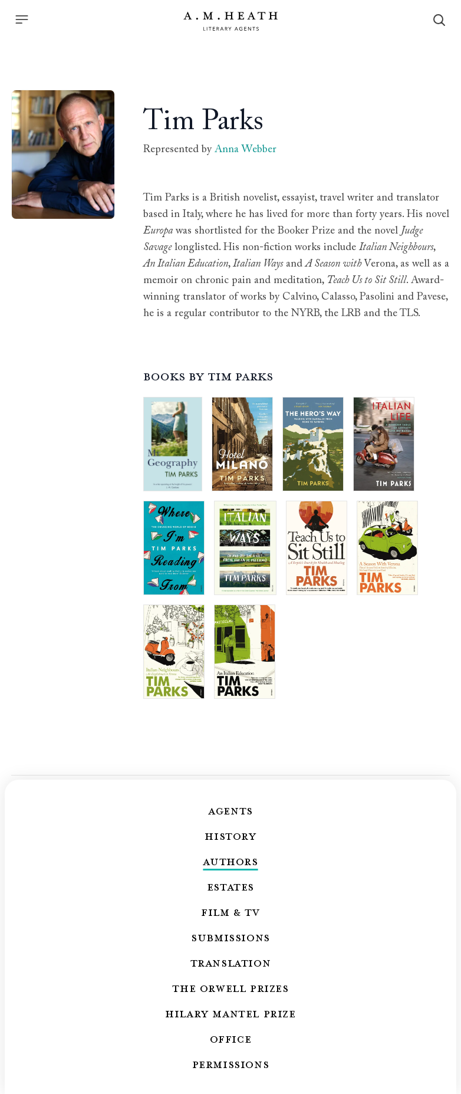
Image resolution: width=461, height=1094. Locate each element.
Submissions (230, 937)
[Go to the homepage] (230, 21)
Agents (230, 810)
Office (231, 1038)
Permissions (230, 1064)
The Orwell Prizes (230, 988)
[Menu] (21, 19)
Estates (230, 886)
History (230, 835)
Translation (230, 962)
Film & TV (230, 911)
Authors (230, 861)
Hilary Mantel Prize (230, 1013)
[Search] (439, 20)
